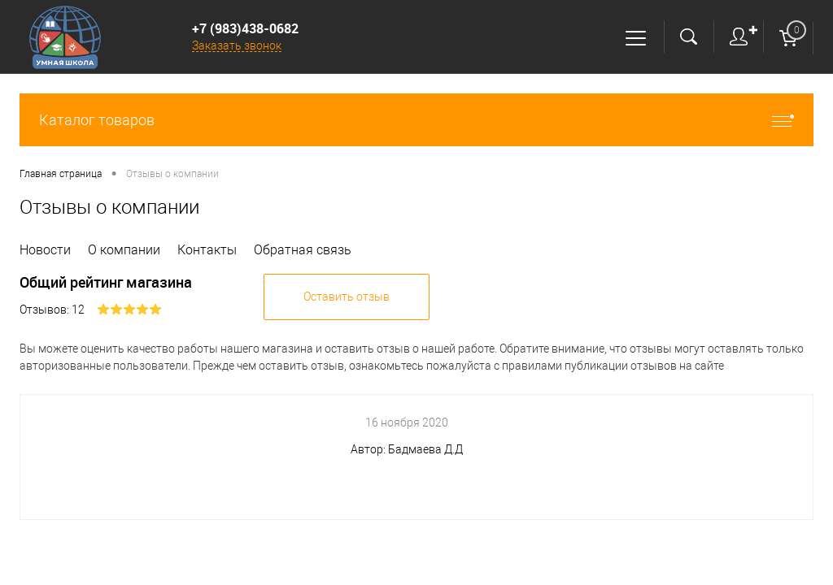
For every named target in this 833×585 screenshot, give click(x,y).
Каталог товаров (416, 119)
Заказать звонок (236, 45)
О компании (124, 250)
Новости (45, 250)
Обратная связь (302, 250)
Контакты (207, 250)
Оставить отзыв (346, 296)
